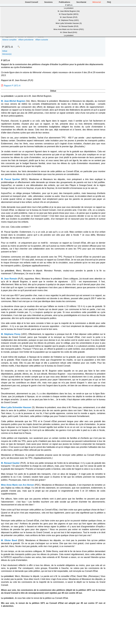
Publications (64, 2)
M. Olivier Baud (9, 540)
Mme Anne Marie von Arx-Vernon (17, 485)
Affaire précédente (25, 40)
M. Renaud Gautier (10, 463)
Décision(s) (6, 54)
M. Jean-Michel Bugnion (13, 101)
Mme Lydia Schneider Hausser (16, 407)
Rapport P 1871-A (12, 85)
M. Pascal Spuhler (10, 179)
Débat (4, 51)
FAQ (109, 2)
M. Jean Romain (9, 279)
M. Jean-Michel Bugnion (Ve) (69, 11)
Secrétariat (81, 2)
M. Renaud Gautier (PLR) (68, 26)
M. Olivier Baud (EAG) (68, 32)
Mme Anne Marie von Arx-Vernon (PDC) (69, 29)
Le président (68, 8)
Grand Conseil (31, 2)
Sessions (48, 2)
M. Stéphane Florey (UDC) (69, 20)
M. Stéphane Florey (11, 334)
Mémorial (96, 2)
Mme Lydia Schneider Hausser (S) (69, 23)
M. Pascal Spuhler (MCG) (68, 14)
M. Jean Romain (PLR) (68, 17)
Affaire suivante (41, 40)
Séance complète (9, 40)
